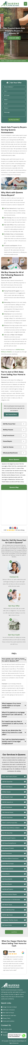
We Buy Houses (6, 792)
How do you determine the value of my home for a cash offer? (14, 732)
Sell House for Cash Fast (9, 1015)
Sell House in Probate (8, 848)
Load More (14, 932)
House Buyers (6, 874)
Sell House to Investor (9, 1010)
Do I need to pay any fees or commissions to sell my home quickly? (14, 723)
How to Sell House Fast (8, 910)
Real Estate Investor (7, 869)
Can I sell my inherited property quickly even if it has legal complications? (14, 741)
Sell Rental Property (7, 889)
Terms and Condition (8, 1021)
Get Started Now (11, 414)
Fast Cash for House (8, 1012)
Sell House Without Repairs (9, 894)
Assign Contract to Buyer (10, 1007)
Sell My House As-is (7, 802)
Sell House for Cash (7, 797)
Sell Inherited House (7, 812)
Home (2, 60)
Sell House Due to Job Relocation (11, 899)
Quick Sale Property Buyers (9, 776)
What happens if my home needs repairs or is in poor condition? (14, 705)
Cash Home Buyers (7, 787)
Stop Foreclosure (7, 853)
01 (10, 561)
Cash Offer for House (8, 863)
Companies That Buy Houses (10, 920)
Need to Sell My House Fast (9, 822)
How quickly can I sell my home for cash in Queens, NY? (14, 660)
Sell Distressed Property (9, 838)
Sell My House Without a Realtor (11, 828)
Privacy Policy (6, 1018)
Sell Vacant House (7, 904)
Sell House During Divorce (9, 843)
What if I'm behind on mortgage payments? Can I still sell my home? (14, 714)
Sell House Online (7, 925)
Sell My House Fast (7, 781)
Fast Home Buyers (7, 884)
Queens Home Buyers (18, 1041)
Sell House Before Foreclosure (10, 858)
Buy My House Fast (7, 833)
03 (10, 619)
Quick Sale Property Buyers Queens (16, 60)
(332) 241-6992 (14, 38)
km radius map (14, 507)
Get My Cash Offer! (14, 119)
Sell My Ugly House (7, 915)
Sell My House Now (7, 817)
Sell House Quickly (7, 879)
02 (10, 590)
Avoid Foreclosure (7, 807)
